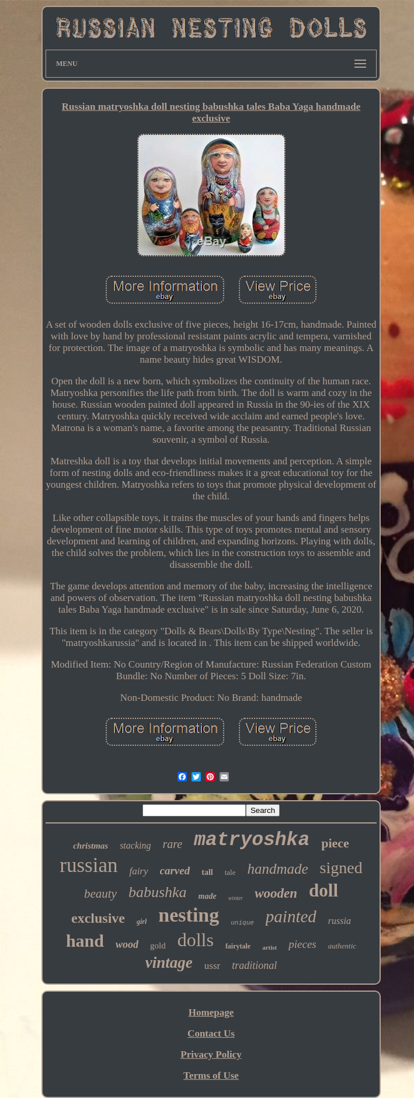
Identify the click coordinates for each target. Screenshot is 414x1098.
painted (291, 916)
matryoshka (251, 840)
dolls (196, 939)
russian (88, 865)
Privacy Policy (210, 1054)
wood (127, 944)
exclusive (98, 918)
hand (85, 940)
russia (339, 921)
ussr (212, 965)
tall (207, 872)
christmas (90, 845)
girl (142, 922)
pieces (302, 944)
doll (323, 890)
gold (158, 945)
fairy (138, 871)
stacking (135, 845)
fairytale (238, 946)
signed (341, 868)
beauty (100, 894)
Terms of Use (211, 1075)
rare (172, 844)
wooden (276, 893)
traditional (254, 965)
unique (242, 922)
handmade (277, 869)
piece (335, 843)
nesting (188, 915)
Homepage (211, 1012)
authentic (342, 945)
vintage (169, 962)
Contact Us (211, 1033)
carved (175, 870)
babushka (157, 892)
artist (269, 947)
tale (230, 872)
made (208, 896)
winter (235, 898)
